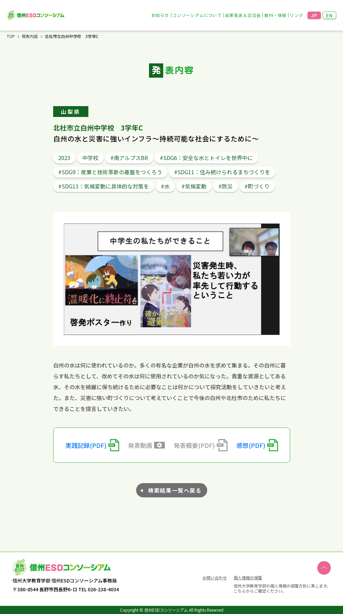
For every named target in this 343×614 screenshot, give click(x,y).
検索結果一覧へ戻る (174, 490)
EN (329, 15)
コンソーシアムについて (197, 15)
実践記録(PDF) (86, 445)
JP (314, 15)
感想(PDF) (250, 445)
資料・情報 (275, 15)
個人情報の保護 (248, 577)
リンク (296, 15)
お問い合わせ (214, 578)
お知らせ (160, 15)
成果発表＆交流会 (243, 15)
